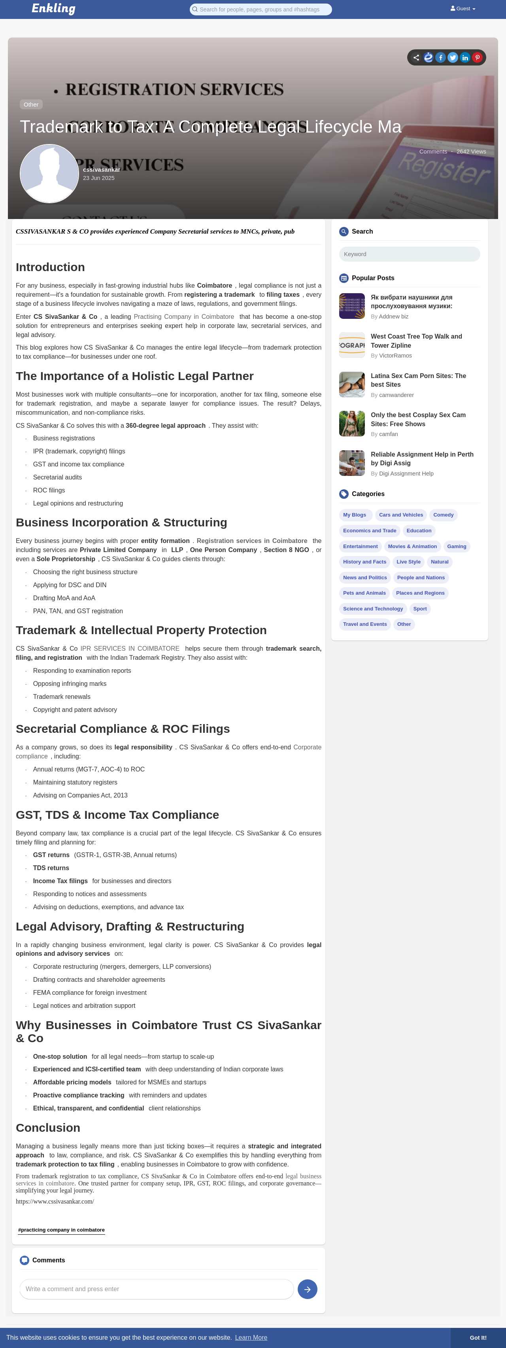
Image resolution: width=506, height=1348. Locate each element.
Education (419, 531)
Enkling (54, 8)
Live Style (408, 562)
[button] (261, 8)
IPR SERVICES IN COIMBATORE (132, 648)
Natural (440, 562)
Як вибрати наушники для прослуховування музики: (412, 301)
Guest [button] (463, 8)
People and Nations (421, 577)
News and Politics (365, 577)
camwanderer (396, 395)
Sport (420, 609)
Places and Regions (420, 593)
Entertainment (360, 546)
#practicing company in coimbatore (61, 1230)
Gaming (456, 546)
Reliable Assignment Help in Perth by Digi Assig (422, 458)
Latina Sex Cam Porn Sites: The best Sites (418, 380)
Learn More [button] (251, 1337)
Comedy (443, 515)
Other (31, 104)
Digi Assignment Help (406, 473)
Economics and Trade (369, 531)
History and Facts (364, 562)
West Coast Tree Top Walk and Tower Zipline (416, 340)
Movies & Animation (412, 546)
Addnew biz (393, 316)
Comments (433, 151)
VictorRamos (395, 355)
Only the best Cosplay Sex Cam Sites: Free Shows (418, 419)
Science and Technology (373, 609)
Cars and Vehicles (401, 515)
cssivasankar (101, 169)
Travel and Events (365, 624)
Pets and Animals (364, 593)
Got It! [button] (478, 1338)
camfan (388, 434)
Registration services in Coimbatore (252, 540)
